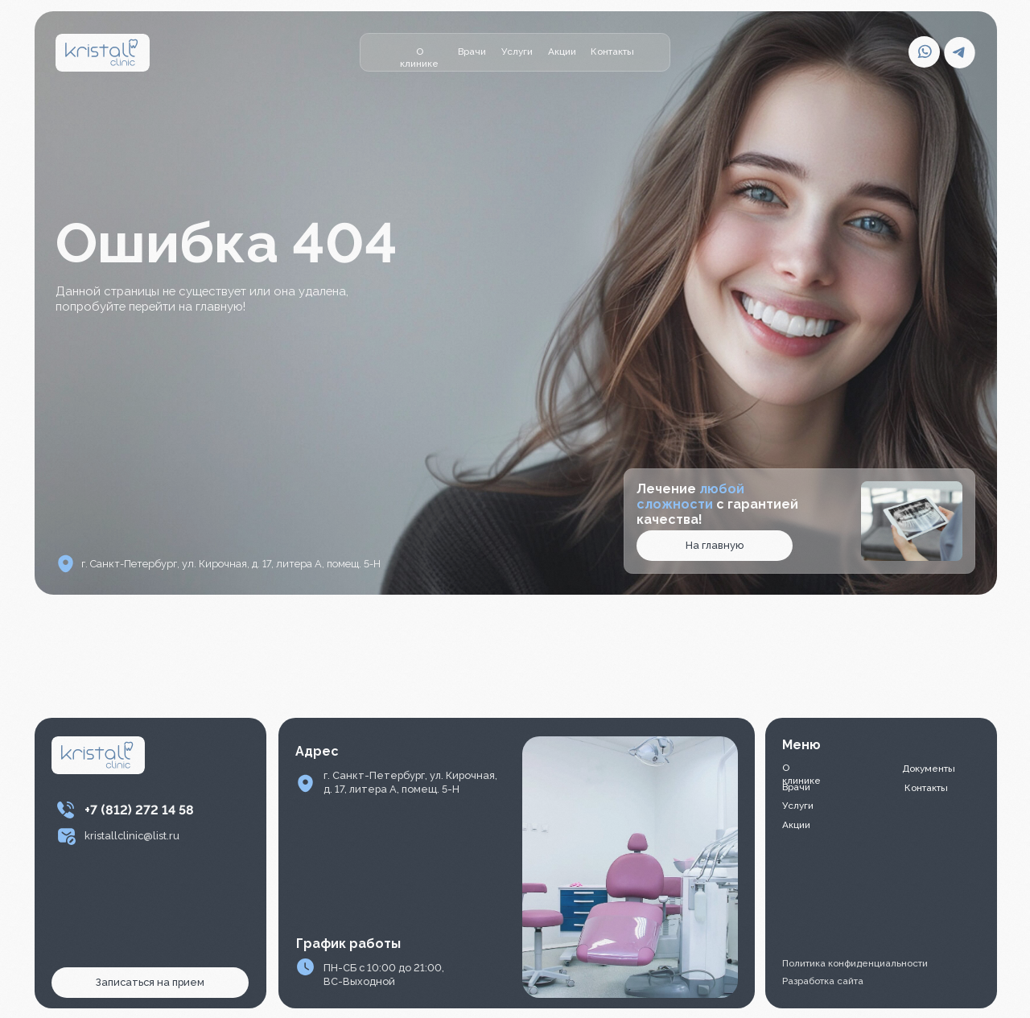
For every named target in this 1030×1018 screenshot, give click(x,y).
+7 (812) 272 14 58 (139, 810)
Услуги (517, 51)
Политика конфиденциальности (855, 963)
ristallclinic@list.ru (134, 836)
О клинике (419, 58)
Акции (562, 51)
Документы (928, 768)
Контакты (612, 51)
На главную (715, 545)
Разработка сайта (822, 981)
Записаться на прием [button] (150, 982)
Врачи (472, 51)
